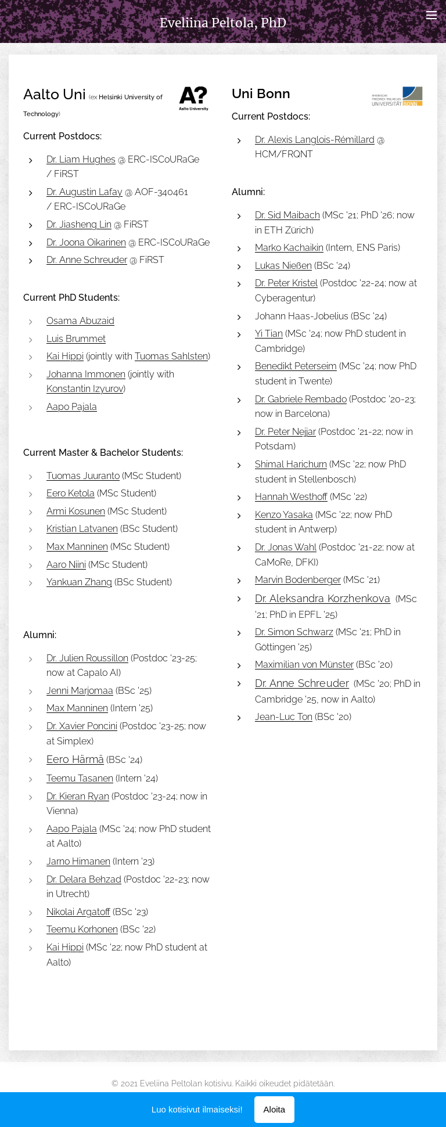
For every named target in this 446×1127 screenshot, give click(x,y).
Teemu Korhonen (82, 929)
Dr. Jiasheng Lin (79, 224)
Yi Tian (269, 333)
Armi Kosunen (75, 511)
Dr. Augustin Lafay (84, 191)
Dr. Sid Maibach (287, 215)
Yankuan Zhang (79, 582)
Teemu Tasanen (79, 778)
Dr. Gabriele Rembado (301, 398)
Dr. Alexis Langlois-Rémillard (315, 139)
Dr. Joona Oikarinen (86, 241)
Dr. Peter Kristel (286, 283)
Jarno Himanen (78, 861)
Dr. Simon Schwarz (294, 632)
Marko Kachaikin (289, 247)
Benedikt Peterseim (296, 366)
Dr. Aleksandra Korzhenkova (323, 598)
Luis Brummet (76, 338)
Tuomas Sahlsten (171, 356)
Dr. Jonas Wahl (285, 547)
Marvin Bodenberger (298, 579)
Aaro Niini (66, 564)
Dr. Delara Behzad (83, 878)
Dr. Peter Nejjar (285, 431)
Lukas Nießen (283, 265)
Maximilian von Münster (304, 664)
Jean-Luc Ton (283, 716)
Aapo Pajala (71, 406)
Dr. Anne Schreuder (86, 259)
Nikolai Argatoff (78, 911)
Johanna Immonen (85, 374)
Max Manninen (77, 546)
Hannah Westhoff (291, 496)
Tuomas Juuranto (83, 475)
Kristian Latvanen (82, 528)
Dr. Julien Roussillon (87, 658)
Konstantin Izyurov (84, 388)
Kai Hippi (65, 356)
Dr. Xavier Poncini (81, 726)
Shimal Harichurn (291, 464)
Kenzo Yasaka (284, 514)
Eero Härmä (75, 759)
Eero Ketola (70, 493)
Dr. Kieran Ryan (77, 795)
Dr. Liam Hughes (81, 158)
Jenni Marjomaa (79, 690)
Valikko (431, 15)
